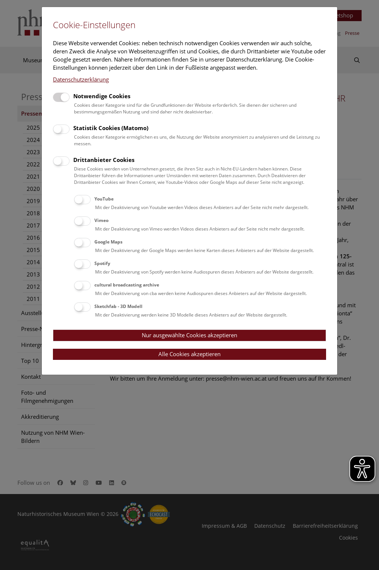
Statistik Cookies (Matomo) (110, 128)
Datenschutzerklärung (81, 79)
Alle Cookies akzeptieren (189, 354)
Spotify (102, 263)
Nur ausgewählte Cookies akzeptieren (189, 335)
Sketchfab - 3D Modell (118, 306)
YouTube (104, 199)
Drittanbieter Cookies (103, 159)
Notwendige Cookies (101, 96)
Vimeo (101, 220)
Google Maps (108, 242)
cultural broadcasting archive (126, 285)
